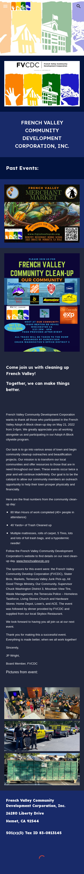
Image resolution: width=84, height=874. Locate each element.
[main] (42, 134)
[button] (5, 6)
